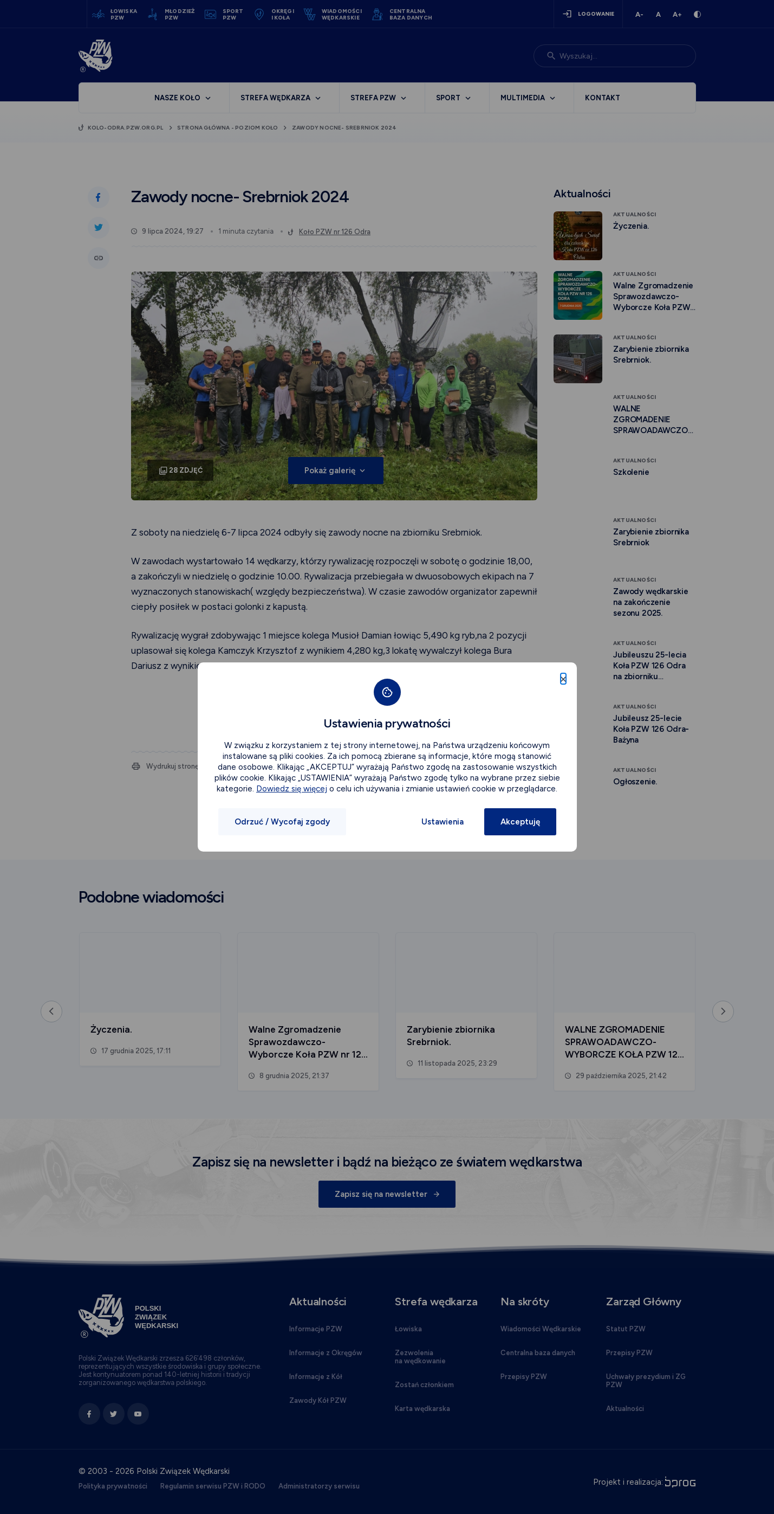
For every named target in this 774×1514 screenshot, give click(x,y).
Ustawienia (442, 822)
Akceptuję (520, 822)
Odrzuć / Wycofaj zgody (282, 822)
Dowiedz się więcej (291, 789)
